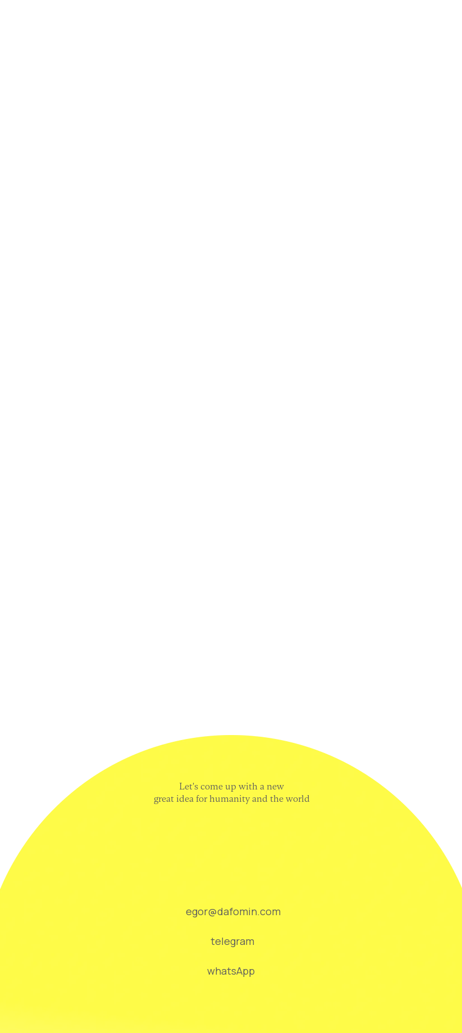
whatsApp (231, 970)
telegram (232, 941)
